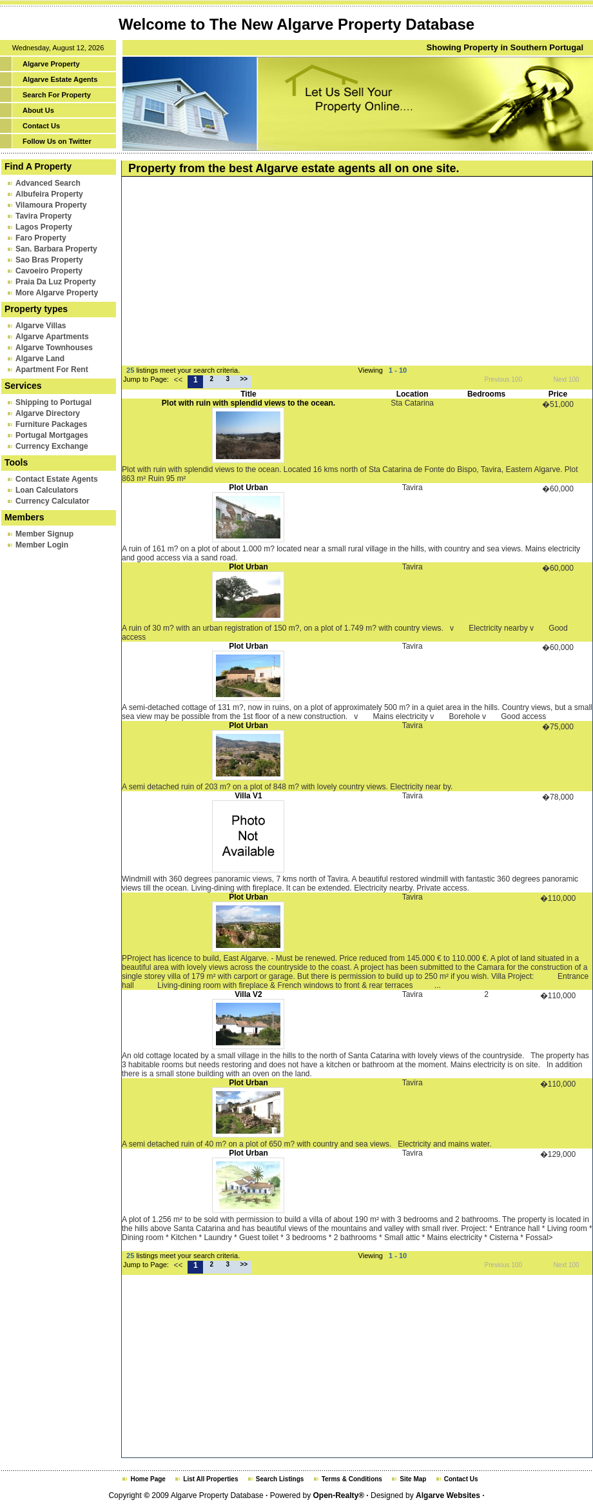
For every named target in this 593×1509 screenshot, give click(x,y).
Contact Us (41, 126)
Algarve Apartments (52, 336)
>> (244, 378)
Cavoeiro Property (49, 270)
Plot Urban (248, 487)
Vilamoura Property (50, 205)
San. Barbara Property (56, 248)
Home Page (147, 1479)
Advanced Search (48, 183)
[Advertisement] (308, 273)
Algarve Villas (40, 325)
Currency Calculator (52, 501)
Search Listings (280, 1479)
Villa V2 (248, 994)
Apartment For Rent (51, 369)
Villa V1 (248, 795)
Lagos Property (43, 227)
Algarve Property (51, 64)
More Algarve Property (56, 292)
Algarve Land (39, 358)
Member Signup (44, 533)
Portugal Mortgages (51, 435)
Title (248, 394)
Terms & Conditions (352, 1479)
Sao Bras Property (49, 259)
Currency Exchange (51, 446)
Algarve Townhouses (54, 347)
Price (558, 394)
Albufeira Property (49, 194)
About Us (38, 110)
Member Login (41, 544)
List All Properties (210, 1479)
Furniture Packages (51, 424)
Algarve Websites (448, 1495)
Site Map (413, 1479)
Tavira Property (43, 216)
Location (412, 394)
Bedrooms (486, 394)
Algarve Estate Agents (60, 79)
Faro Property (40, 237)
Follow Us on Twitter (57, 141)
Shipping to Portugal (53, 402)
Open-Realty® (338, 1495)
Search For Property (57, 95)
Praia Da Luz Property (55, 281)
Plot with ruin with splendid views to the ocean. (248, 403)
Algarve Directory (47, 413)
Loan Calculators (46, 490)
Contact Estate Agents (56, 479)
